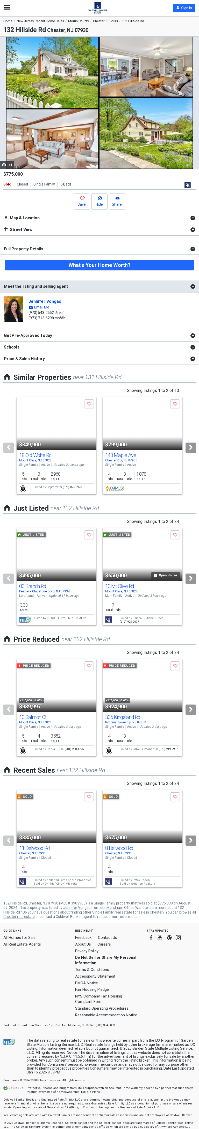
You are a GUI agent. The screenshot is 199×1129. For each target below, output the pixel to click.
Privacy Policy (86, 951)
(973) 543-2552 (41, 313)
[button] (184, 8)
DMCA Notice (86, 983)
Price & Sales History (24, 358)
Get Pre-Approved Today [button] (28, 335)
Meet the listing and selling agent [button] (36, 286)
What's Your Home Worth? (99, 265)
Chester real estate (19, 917)
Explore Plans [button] (90, 1092)
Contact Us (107, 937)
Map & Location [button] (22, 217)
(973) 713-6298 (41, 318)
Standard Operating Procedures (102, 1008)
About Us (83, 944)
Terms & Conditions (92, 969)
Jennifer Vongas (45, 301)
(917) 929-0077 (129, 621)
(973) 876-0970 (72, 487)
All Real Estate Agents (22, 944)
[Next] (191, 448)
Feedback (83, 938)
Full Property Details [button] (23, 248)
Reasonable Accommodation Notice (106, 1015)
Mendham (114, 908)
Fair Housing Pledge (92, 989)
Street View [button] (18, 229)
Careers (104, 944)
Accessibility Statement (95, 976)
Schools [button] (11, 347)
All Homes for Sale (19, 937)
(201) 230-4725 (74, 749)
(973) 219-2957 (168, 749)
